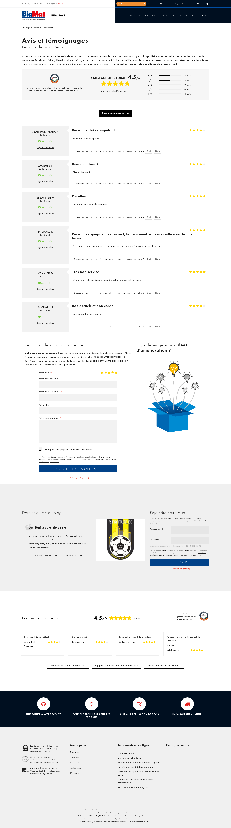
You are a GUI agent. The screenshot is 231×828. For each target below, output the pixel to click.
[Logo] (43, 15)
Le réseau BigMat (193, 3)
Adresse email (157, 529)
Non (157, 151)
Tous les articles (43, 555)
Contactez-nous (126, 753)
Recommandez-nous (114, 113)
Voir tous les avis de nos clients (163, 665)
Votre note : (45, 372)
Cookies (129, 813)
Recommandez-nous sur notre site (66, 665)
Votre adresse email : (50, 391)
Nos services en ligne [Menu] (134, 745)
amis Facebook (50, 360)
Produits (134, 15)
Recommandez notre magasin (133, 787)
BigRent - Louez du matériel (131, 4)
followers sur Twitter (78, 360)
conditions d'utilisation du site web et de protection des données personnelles (178, 554)
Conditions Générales (124, 816)
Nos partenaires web (144, 816)
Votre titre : (45, 404)
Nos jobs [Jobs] (152, 3)
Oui (149, 151)
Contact (203, 15)
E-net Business (86, 821)
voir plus (171, 645)
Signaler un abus (45, 147)
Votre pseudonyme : (50, 378)
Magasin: (57, 4)
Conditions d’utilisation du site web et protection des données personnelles (115, 819)
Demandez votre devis (129, 757)
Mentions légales (105, 813)
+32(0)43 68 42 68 (32, 3)
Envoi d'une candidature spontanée (136, 766)
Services (150, 15)
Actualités (186, 15)
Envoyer (179, 562)
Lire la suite (71, 555)
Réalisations (167, 15)
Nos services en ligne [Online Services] (170, 3)
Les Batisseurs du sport (47, 527)
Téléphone (154, 539)
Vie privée (119, 813)
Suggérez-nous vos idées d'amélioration (115, 665)
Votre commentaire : (50, 417)
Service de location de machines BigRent (139, 762)
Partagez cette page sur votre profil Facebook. (69, 449)
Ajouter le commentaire (78, 469)
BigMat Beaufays (32, 27)
